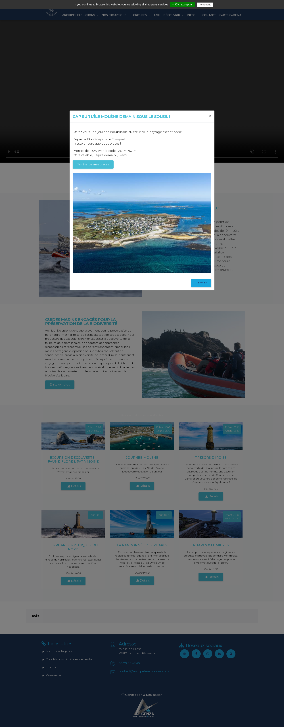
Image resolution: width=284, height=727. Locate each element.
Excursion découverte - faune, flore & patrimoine (73, 460)
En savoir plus (60, 384)
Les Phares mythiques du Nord (73, 547)
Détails (74, 486)
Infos (193, 15)
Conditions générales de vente (66, 659)
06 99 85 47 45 (129, 663)
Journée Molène (142, 458)
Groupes (141, 15)
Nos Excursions (116, 15)
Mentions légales (56, 651)
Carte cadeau (230, 15)
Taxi (157, 15)
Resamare (51, 675)
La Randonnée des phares (142, 545)
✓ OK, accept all (182, 4)
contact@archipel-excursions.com (144, 671)
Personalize (205, 4)
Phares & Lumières (211, 545)
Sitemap (50, 667)
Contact (209, 15)
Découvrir (173, 15)
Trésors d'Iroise (211, 458)
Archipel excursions (80, 15)
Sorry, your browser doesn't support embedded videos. (142, 91)
